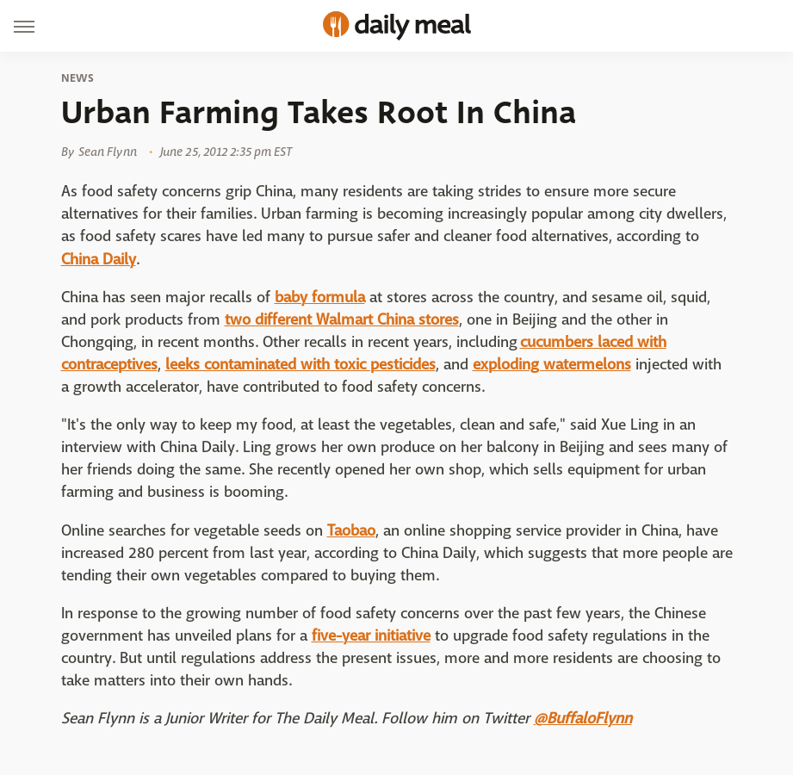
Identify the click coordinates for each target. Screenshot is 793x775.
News (78, 78)
